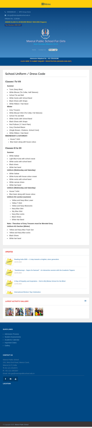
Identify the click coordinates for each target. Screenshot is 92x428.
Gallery (7, 345)
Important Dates (11, 343)
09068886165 (11, 12)
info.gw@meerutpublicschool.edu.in (18, 15)
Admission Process (12, 334)
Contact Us (42, 50)
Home (34, 50)
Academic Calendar (12, 340)
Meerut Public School (21, 424)
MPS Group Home (25, 12)
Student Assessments (13, 337)
